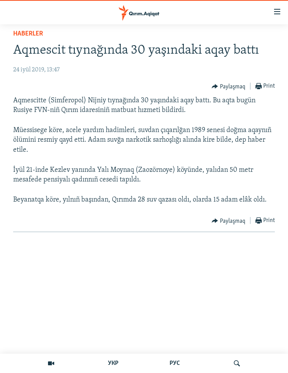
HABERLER (28, 33)
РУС (175, 363)
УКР (113, 363)
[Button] (228, 86)
